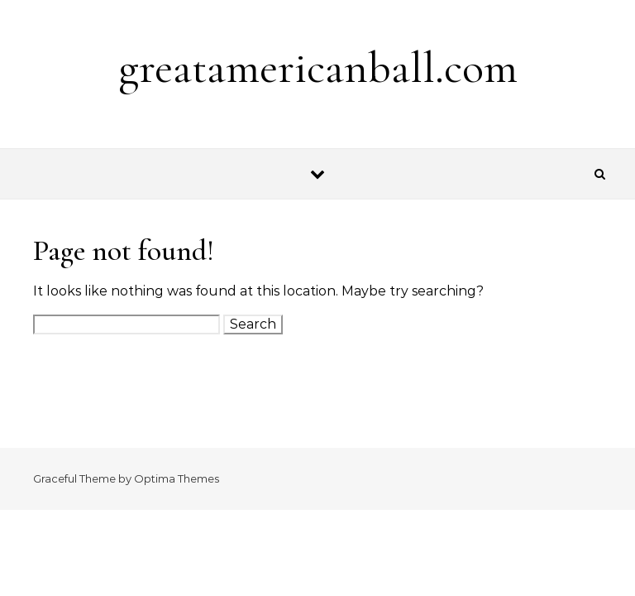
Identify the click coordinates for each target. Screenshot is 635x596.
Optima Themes (176, 478)
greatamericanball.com (318, 67)
